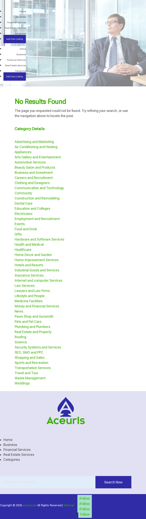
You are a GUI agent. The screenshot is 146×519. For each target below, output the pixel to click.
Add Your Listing (14, 39)
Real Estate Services (15, 28)
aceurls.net (29, 505)
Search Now (113, 482)
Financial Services (16, 22)
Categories (20, 33)
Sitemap (69, 505)
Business (21, 17)
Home (23, 11)
